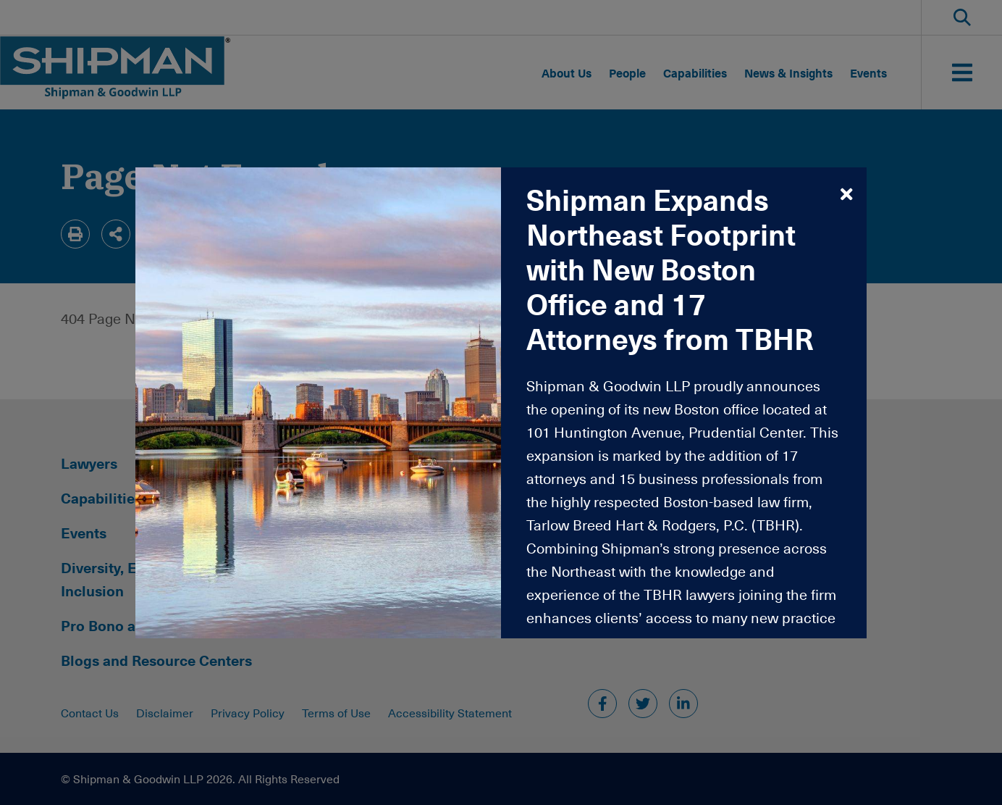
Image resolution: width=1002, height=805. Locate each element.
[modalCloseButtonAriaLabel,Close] (847, 193)
